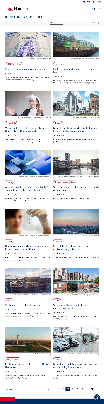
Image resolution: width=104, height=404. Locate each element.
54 (53, 389)
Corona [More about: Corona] (9, 182)
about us (87, 2)
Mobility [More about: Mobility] (57, 359)
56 (63, 389)
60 (83, 389)
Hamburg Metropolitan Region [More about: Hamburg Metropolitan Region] (65, 182)
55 (58, 389)
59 (78, 389)
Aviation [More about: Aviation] (9, 300)
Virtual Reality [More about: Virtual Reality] (11, 123)
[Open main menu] (99, 9)
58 (73, 389)
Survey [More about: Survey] (57, 300)
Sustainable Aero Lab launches (22, 305)
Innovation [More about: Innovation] (58, 64)
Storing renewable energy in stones (25, 69)
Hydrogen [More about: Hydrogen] (58, 123)
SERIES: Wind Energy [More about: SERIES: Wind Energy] (14, 64)
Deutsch (97, 2)
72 (92, 389)
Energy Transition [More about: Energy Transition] (12, 359)
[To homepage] (16, 9)
